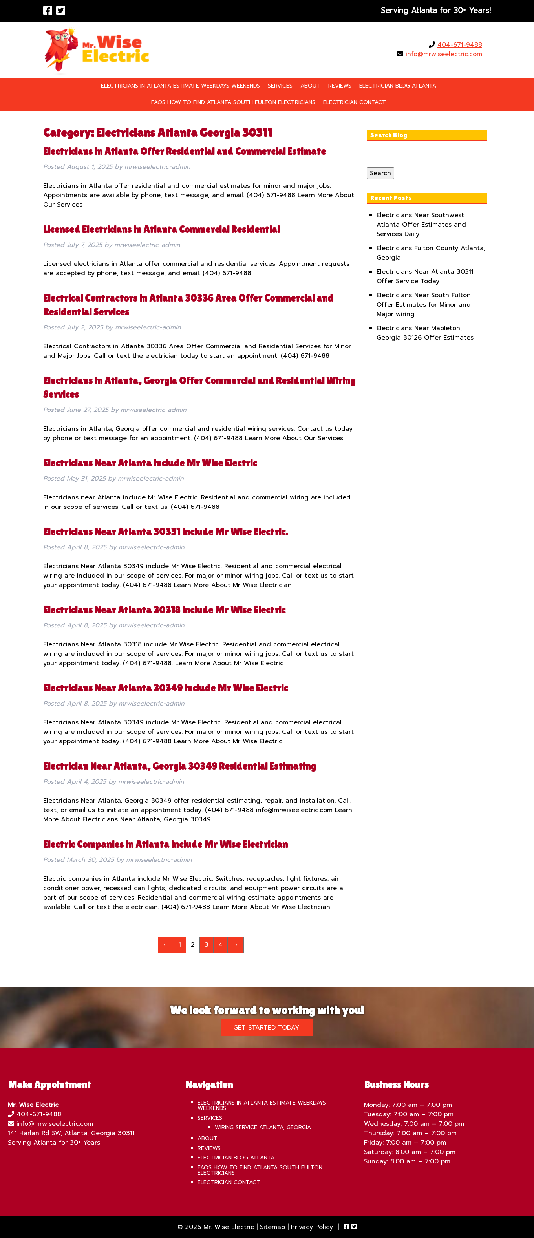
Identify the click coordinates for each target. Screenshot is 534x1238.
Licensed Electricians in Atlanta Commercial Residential (161, 229)
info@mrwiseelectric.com (444, 54)
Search (380, 173)
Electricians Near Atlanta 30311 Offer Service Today (425, 276)
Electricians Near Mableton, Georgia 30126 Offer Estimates (425, 333)
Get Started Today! (267, 1027)
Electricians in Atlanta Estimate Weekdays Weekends (180, 86)
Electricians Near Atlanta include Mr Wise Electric (150, 463)
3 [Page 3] (206, 944)
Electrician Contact (354, 102)
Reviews (339, 86)
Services (280, 86)
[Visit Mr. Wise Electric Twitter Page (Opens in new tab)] (60, 10)
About (310, 86)
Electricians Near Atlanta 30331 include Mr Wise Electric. (165, 532)
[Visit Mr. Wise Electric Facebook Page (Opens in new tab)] (47, 10)
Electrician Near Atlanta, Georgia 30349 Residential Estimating (179, 766)
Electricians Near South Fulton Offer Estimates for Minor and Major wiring (424, 305)
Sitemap (272, 1227)
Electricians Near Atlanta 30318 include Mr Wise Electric (164, 610)
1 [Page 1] (180, 944)
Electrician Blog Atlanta (397, 86)
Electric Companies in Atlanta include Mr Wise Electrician (165, 844)
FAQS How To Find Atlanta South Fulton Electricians (233, 102)
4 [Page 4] (220, 944)
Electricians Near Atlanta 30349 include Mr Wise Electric (165, 688)
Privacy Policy (312, 1227)
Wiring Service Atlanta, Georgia (263, 1127)
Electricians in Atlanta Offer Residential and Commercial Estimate (184, 151)
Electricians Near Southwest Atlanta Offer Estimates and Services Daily (421, 224)
